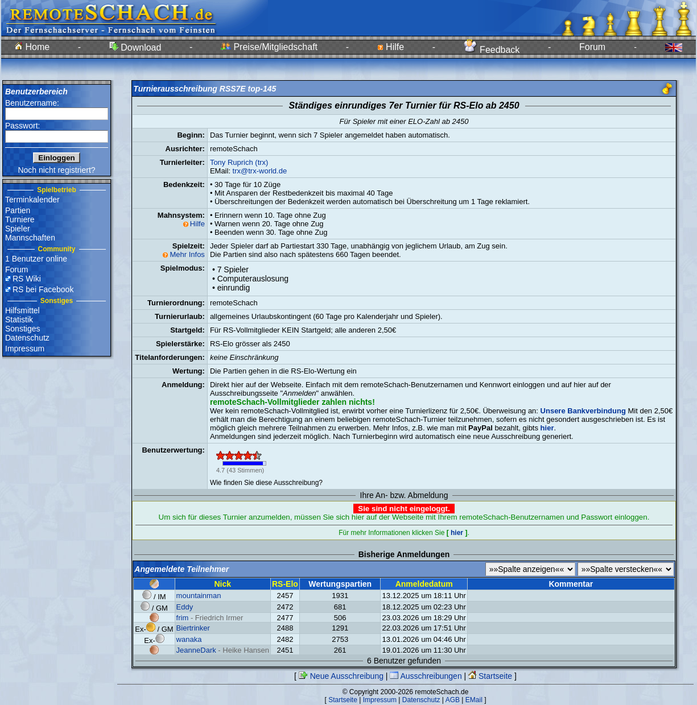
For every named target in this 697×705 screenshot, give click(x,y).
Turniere (20, 219)
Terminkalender (32, 199)
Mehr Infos (187, 254)
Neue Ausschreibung (341, 676)
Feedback (492, 50)
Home (32, 47)
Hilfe (390, 47)
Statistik (19, 319)
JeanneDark (196, 650)
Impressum (24, 348)
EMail (473, 700)
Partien (17, 210)
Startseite (490, 676)
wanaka (189, 639)
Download (135, 47)
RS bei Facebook (43, 289)
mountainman (198, 595)
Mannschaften (30, 237)
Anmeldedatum (424, 583)
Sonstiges (22, 328)
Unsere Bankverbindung (583, 411)
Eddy (184, 607)
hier (457, 533)
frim (182, 617)
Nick (222, 583)
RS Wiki (27, 278)
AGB (453, 700)
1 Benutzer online (36, 258)
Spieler (17, 228)
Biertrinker (193, 628)
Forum (592, 47)
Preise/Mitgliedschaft (269, 47)
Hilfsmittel (22, 310)
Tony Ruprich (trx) (239, 162)
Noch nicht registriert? (56, 170)
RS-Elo (285, 583)
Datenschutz (27, 337)
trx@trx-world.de (260, 171)
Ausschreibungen (425, 676)
